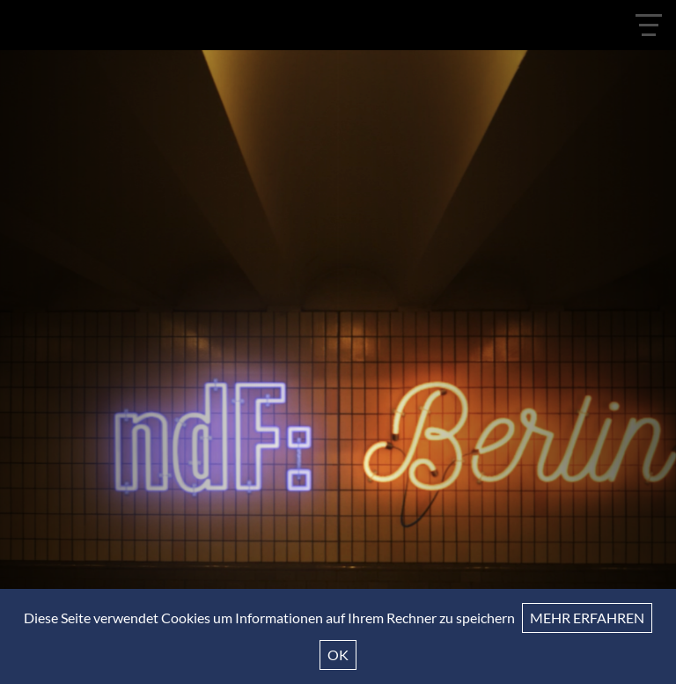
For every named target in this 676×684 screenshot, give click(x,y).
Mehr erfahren (587, 617)
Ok (338, 654)
